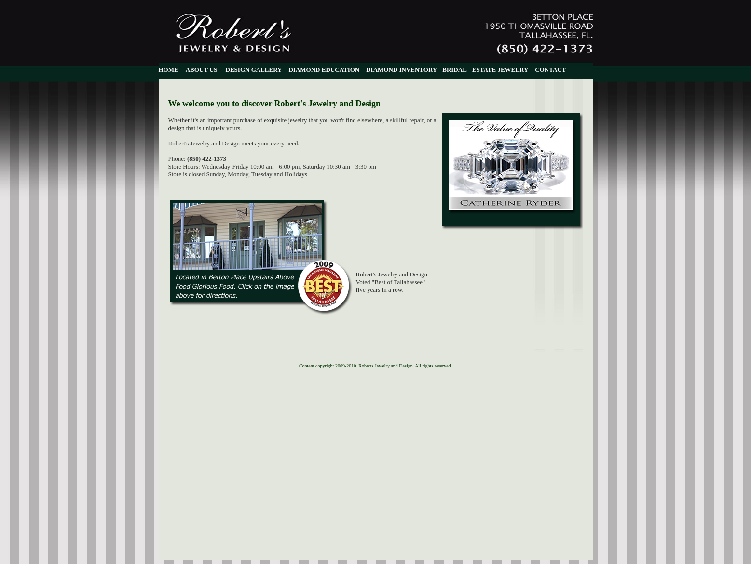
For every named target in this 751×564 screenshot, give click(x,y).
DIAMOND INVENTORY (401, 69)
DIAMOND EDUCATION (323, 69)
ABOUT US (202, 69)
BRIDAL (454, 69)
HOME (168, 69)
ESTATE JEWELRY (500, 69)
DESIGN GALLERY (254, 69)
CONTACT (550, 69)
